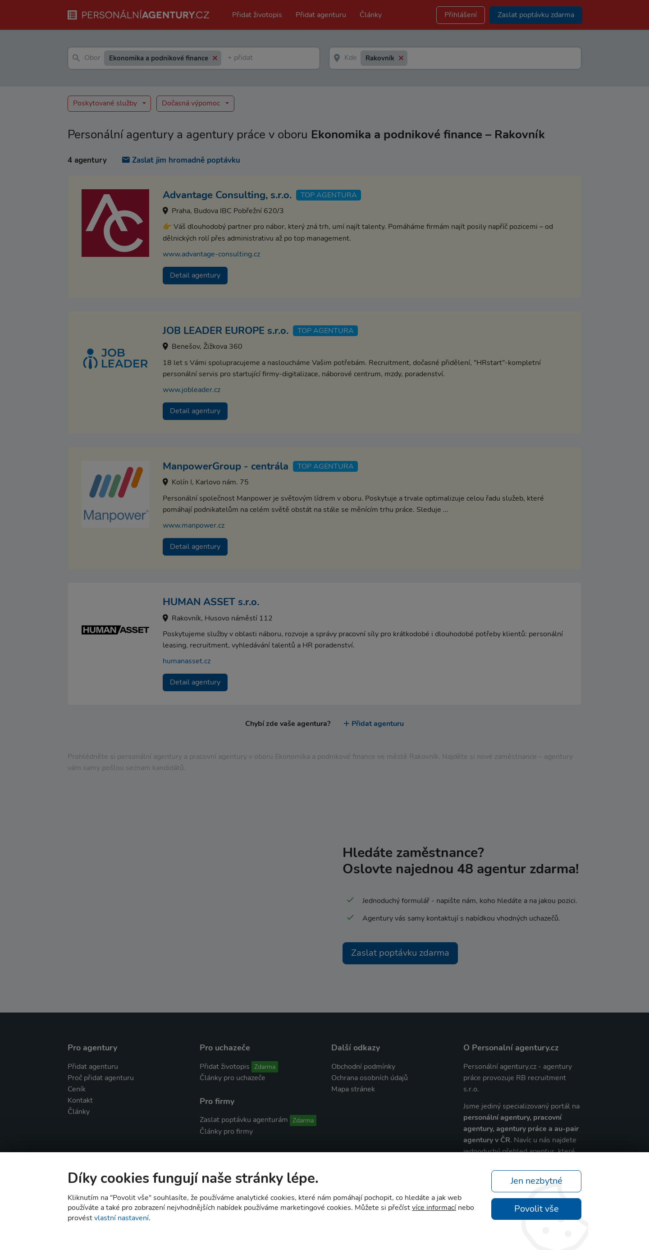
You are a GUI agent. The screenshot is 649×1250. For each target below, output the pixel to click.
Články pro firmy (226, 1131)
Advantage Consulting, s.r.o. (227, 195)
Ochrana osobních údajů (369, 1078)
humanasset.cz (186, 661)
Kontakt (80, 1100)
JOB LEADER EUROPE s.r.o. (225, 331)
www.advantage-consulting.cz (211, 254)
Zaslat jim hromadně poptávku (181, 160)
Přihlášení (460, 15)
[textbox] (229, 58)
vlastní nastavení (121, 1218)
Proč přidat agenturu (101, 1078)
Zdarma (264, 1067)
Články (371, 15)
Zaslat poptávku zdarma (400, 953)
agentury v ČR (486, 1140)
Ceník (77, 1089)
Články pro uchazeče (232, 1078)
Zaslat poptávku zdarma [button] (536, 15)
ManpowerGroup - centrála (225, 466)
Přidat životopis (257, 15)
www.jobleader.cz (191, 390)
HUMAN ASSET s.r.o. (211, 602)
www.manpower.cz (193, 525)
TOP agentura (329, 195)
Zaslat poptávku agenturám (244, 1120)
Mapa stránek (353, 1089)
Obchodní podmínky (363, 1067)
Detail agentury (195, 275)
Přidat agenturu (321, 15)
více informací (434, 1208)
